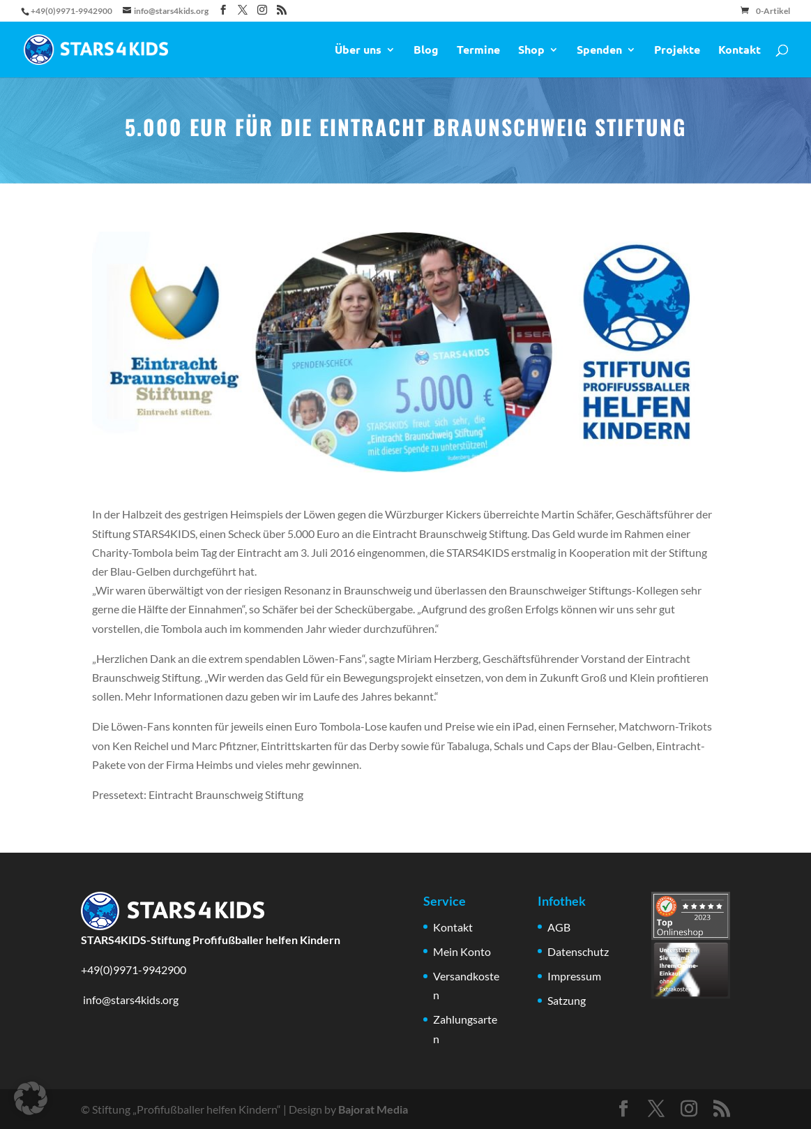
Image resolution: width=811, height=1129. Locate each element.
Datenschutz (578, 951)
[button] (30, 1098)
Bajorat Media (373, 1109)
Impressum (574, 975)
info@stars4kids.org (130, 999)
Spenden (599, 51)
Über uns (358, 51)
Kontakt (739, 51)
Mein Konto (462, 951)
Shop (531, 51)
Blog (426, 51)
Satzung (566, 1000)
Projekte (677, 51)
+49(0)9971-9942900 (133, 969)
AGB (558, 927)
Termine (478, 51)
